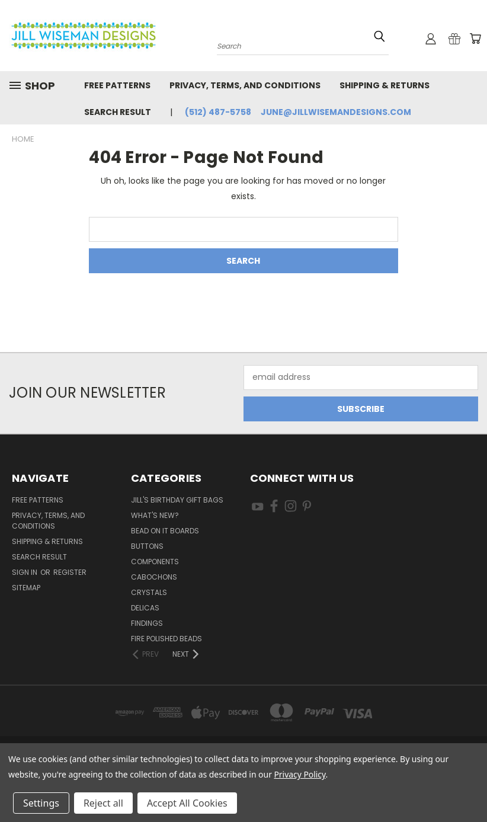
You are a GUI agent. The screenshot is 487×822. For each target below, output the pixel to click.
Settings (41, 803)
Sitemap (26, 588)
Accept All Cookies (187, 803)
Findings (147, 623)
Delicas (145, 608)
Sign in (25, 572)
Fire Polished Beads (166, 639)
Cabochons (154, 577)
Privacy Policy (299, 774)
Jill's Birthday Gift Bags (177, 500)
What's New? (155, 515)
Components (155, 561)
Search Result (117, 112)
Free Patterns (117, 85)
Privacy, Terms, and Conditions (245, 85)
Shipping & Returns (384, 85)
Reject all (103, 803)
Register (69, 572)
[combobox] (303, 44)
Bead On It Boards (165, 531)
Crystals (149, 592)
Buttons (147, 546)
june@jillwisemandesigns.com (336, 112)
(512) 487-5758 (218, 112)
